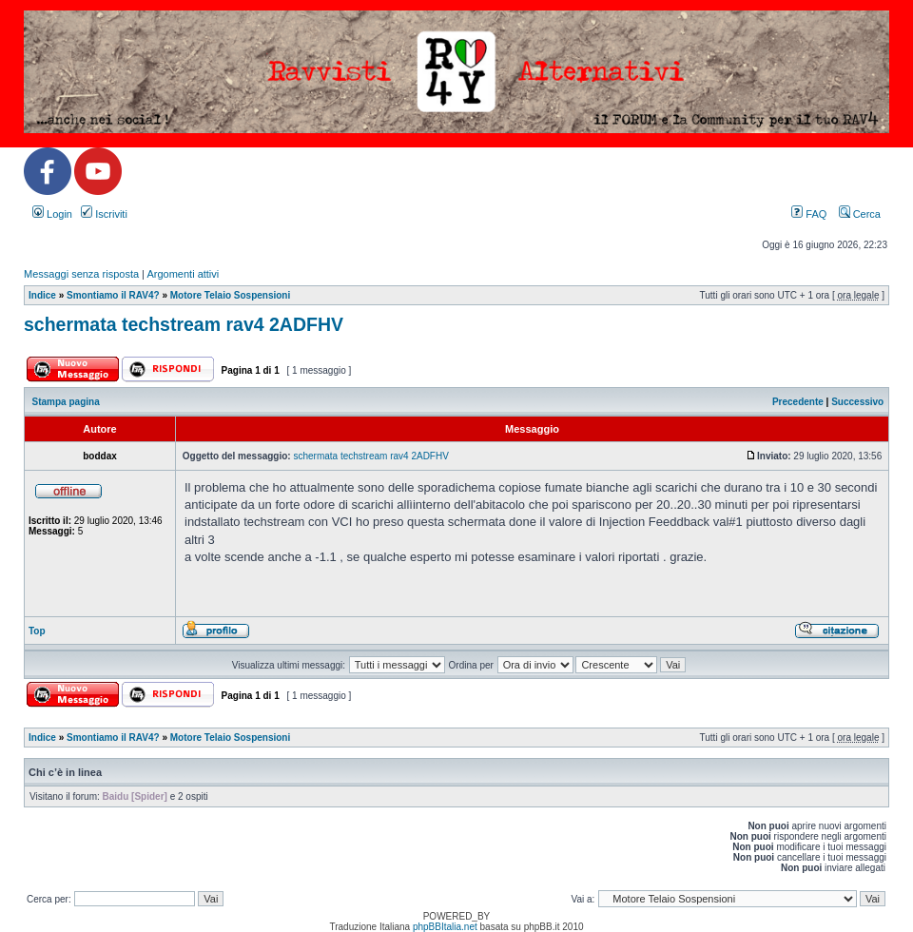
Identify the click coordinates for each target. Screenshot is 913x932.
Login (52, 214)
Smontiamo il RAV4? (113, 295)
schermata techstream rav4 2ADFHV (183, 324)
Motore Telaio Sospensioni (230, 295)
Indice (42, 295)
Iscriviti (104, 214)
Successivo (857, 402)
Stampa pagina (66, 402)
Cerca (860, 214)
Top (37, 631)
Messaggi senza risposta (81, 274)
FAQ (808, 214)
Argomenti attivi (182, 274)
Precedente (798, 402)
